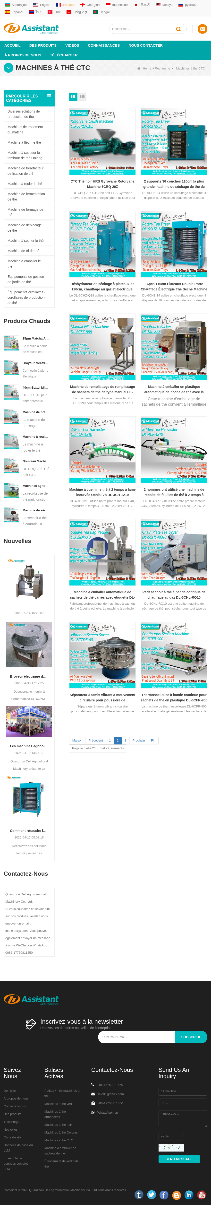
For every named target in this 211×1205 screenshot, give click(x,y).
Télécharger (64, 55)
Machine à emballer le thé (24, 263)
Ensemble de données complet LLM (16, 1163)
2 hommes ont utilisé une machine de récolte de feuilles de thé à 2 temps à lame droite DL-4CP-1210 (174, 493)
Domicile (10, 1090)
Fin (153, 740)
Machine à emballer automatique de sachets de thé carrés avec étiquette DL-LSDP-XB (102, 595)
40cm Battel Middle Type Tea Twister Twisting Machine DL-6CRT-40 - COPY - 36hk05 (36, 387)
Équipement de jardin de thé (61, 1163)
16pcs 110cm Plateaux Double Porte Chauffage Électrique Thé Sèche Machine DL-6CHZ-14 (174, 287)
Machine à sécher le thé (26, 241)
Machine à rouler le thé (25, 184)
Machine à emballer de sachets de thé (60, 1150)
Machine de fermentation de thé (26, 196)
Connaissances (104, 45)
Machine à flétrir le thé (24, 142)
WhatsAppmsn (107, 1112)
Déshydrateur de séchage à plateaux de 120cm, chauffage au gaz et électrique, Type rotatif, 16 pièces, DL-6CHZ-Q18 (103, 287)
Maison (77, 740)
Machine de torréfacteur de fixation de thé (25, 170)
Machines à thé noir (58, 1124)
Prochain (139, 740)
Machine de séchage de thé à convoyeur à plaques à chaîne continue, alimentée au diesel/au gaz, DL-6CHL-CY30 (36, 510)
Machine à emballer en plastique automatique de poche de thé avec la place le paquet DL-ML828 (174, 390)
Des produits (43, 45)
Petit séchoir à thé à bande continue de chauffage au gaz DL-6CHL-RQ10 (174, 594)
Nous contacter (146, 45)
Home (144, 68)
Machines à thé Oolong (60, 1132)
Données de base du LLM (18, 1147)
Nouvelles (10, 1129)
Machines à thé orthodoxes (55, 1114)
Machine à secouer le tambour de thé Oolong (25, 155)
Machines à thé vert (58, 1104)
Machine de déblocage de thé (25, 227)
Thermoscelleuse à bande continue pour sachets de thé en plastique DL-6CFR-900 (174, 697)
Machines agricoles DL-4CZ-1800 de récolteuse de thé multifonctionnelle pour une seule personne (36, 486)
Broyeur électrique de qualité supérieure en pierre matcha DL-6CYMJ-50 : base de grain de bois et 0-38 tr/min (29, 676)
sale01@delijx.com (110, 1094)
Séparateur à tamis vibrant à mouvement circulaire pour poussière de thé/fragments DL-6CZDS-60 (102, 698)
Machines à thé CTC (58, 1140)
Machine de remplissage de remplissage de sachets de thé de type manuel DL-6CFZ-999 (102, 390)
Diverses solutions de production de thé (24, 114)
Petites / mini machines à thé (62, 1093)
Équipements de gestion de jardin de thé (26, 279)
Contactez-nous (15, 1106)
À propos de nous (22, 55)
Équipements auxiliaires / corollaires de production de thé (26, 297)
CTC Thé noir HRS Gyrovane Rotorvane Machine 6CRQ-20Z (103, 184)
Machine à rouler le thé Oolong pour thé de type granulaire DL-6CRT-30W (36, 436)
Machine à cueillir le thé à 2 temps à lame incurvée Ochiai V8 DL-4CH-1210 (102, 492)
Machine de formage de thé (25, 212)
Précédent (96, 740)
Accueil (12, 45)
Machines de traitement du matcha (25, 129)
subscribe (191, 1037)
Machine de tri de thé (23, 251)
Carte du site (13, 1137)
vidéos (72, 45)
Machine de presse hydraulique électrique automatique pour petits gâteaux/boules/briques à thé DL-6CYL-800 (36, 412)
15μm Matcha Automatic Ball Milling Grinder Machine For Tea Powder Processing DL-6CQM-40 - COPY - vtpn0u (36, 338)
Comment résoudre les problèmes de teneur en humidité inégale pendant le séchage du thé (29, 831)
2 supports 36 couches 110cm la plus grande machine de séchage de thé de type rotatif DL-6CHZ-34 (174, 184)
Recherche (162, 68)
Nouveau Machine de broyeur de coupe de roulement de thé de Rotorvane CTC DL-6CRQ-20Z (36, 461)
